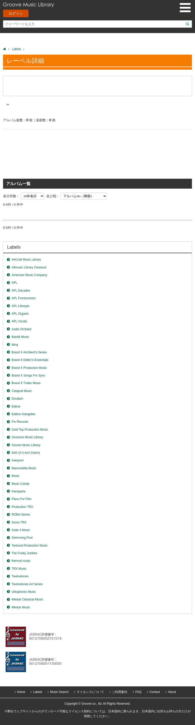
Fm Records (19, 422)
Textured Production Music (29, 545)
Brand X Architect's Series (29, 352)
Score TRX (18, 522)
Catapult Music (21, 391)
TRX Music (18, 568)
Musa (15, 476)
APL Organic (20, 313)
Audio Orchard (21, 329)
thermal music (21, 561)
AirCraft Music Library (26, 259)
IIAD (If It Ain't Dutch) (25, 453)
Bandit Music (20, 337)
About (172, 692)
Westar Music (20, 607)
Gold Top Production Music (29, 429)
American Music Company (29, 275)
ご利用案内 (119, 692)
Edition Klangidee (23, 414)
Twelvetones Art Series (27, 584)
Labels (16, 49)
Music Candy (20, 484)
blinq (14, 344)
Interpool (17, 460)
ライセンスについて (90, 692)
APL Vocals (19, 321)
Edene (15, 406)
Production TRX (22, 507)
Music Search (59, 692)
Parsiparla (18, 491)
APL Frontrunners (23, 298)
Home (21, 692)
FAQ (138, 692)
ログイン (16, 13)
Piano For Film (21, 499)
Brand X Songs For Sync (28, 375)
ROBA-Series (20, 514)
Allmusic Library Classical (28, 267)
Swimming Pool (22, 537)
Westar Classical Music (27, 599)
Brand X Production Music (29, 368)
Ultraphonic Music (23, 592)
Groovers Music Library (27, 437)
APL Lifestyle (20, 306)
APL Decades (20, 290)
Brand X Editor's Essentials (29, 360)
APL (14, 282)
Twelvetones (20, 576)
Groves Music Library (25, 445)
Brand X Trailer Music (26, 383)
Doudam (17, 398)
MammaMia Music (23, 468)
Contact (154, 692)
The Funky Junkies (24, 553)
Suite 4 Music (20, 530)
